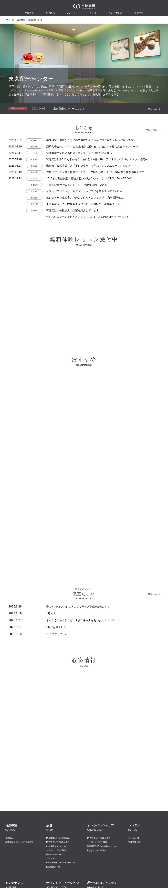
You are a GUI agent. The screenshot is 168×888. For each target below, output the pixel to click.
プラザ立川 (51, 858)
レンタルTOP (134, 838)
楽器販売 (50, 12)
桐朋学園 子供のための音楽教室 (19, 842)
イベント (92, 12)
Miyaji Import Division (96, 850)
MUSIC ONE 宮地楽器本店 (58, 838)
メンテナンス (115, 12)
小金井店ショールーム (56, 846)
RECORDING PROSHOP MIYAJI (60, 862)
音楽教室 (21, 20)
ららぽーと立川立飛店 (56, 850)
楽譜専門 (101, 846)
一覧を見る (151, 109)
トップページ (8, 20)
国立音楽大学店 (53, 867)
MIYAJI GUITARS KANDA (57, 842)
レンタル (71, 12)
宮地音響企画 (134, 842)
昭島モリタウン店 (54, 854)
